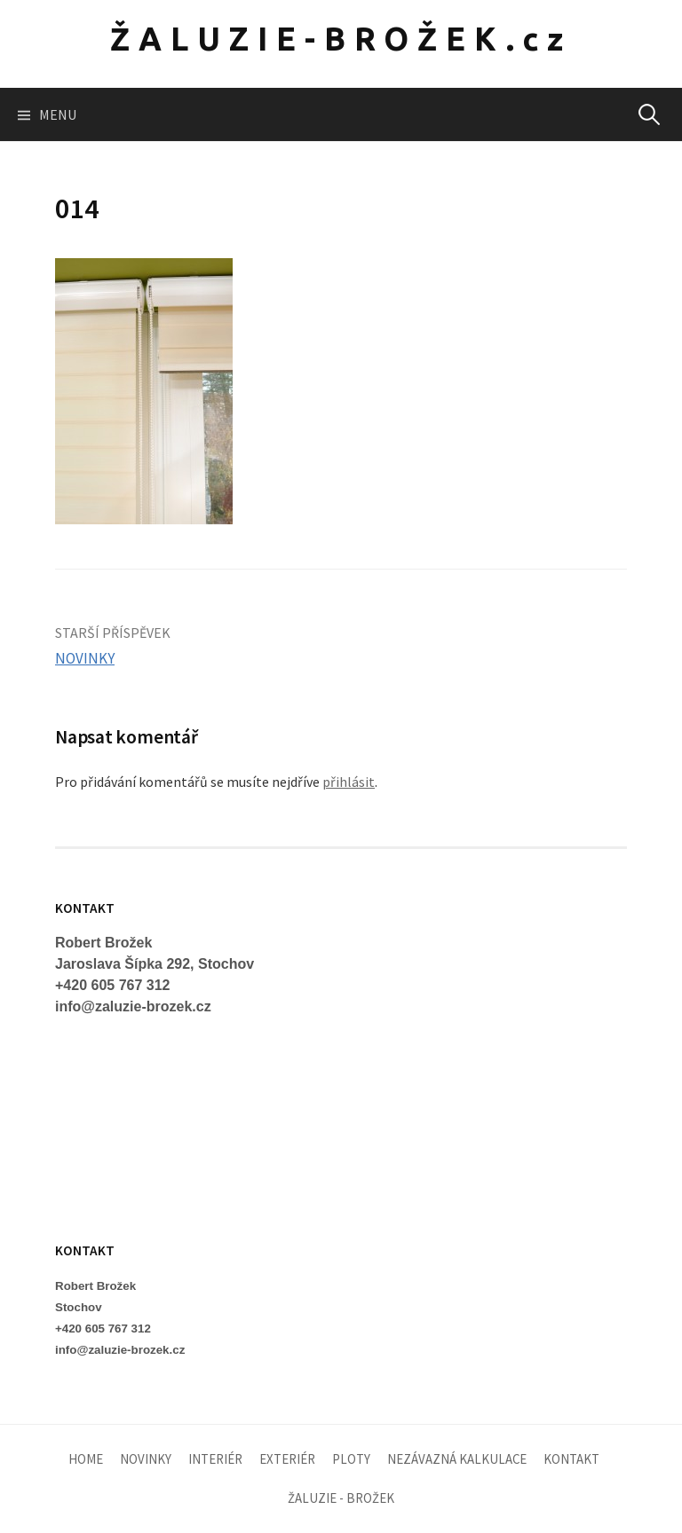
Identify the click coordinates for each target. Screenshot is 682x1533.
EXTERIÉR (287, 1458)
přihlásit (348, 781)
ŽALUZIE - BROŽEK (341, 1498)
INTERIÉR (215, 1458)
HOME (85, 1458)
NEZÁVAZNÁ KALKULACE (457, 1458)
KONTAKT (571, 1458)
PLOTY (351, 1458)
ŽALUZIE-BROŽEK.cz (341, 38)
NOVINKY (85, 658)
